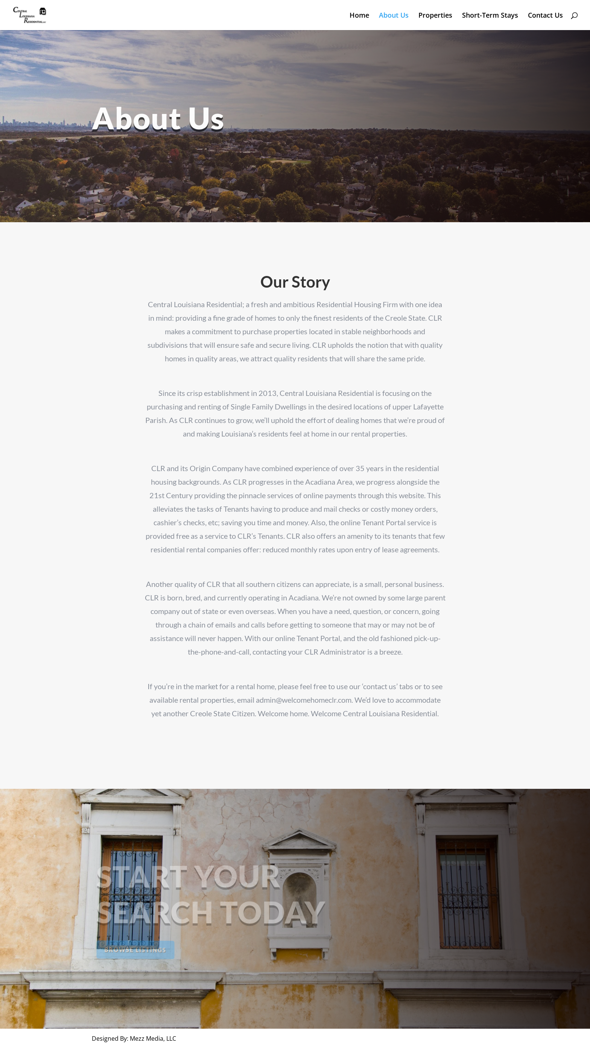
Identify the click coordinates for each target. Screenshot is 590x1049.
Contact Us (545, 16)
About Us (394, 16)
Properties (435, 16)
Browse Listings (138, 949)
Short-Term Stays (490, 16)
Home (359, 16)
